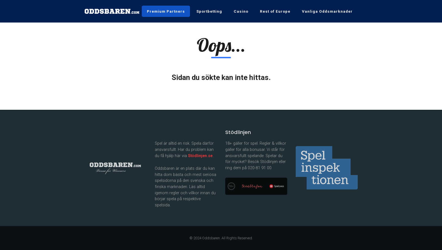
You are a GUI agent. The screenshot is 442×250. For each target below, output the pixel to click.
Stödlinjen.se (200, 155)
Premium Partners (166, 11)
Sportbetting (209, 11)
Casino (241, 11)
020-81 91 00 (259, 168)
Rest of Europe (275, 11)
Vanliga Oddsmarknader (327, 11)
